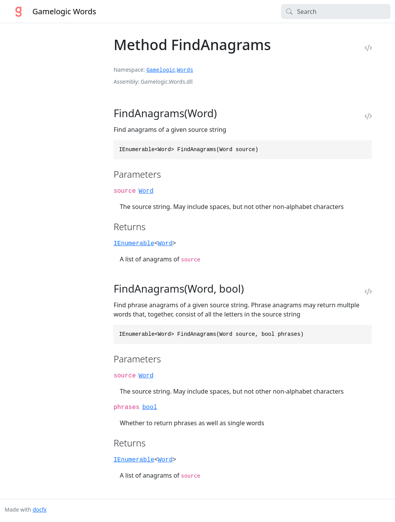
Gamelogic (161, 70)
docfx (40, 509)
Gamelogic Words (50, 11)
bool (149, 407)
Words (185, 70)
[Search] (335, 11)
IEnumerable (133, 243)
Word (145, 191)
